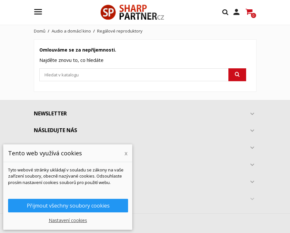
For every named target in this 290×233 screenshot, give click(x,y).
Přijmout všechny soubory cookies (68, 205)
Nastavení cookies (68, 220)
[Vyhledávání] (142, 74)
